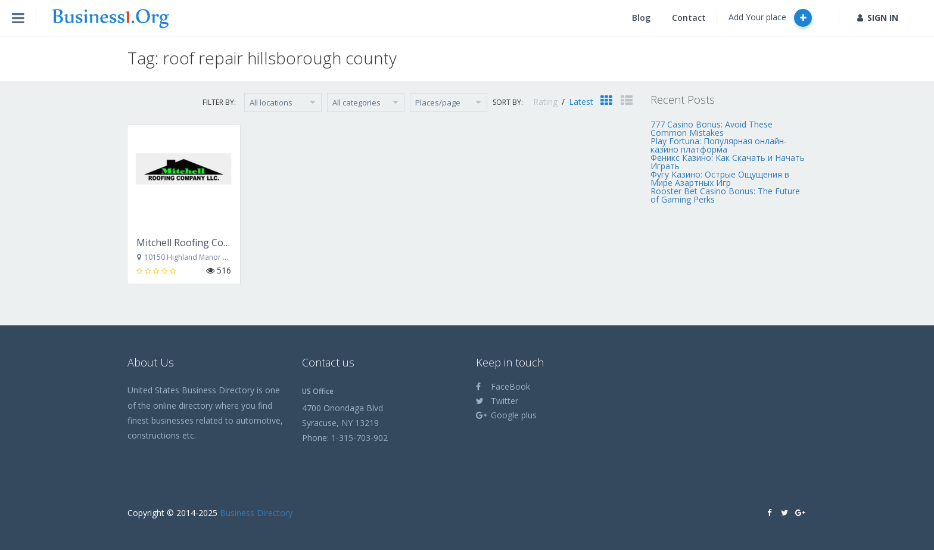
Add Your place (770, 18)
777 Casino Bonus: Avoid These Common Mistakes (711, 128)
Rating (546, 101)
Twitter (497, 400)
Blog (641, 17)
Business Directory (256, 512)
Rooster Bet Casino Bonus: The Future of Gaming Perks (725, 195)
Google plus (506, 415)
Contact (689, 17)
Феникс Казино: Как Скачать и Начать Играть (727, 162)
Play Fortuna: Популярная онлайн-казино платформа (718, 145)
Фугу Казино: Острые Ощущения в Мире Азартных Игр (719, 178)
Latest (581, 101)
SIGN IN (877, 17)
